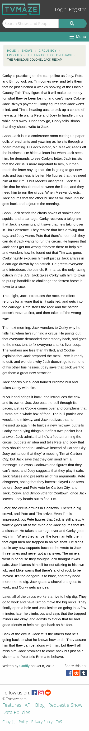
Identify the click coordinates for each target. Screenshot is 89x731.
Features (11, 705)
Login (60, 9)
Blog (40, 705)
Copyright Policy (15, 722)
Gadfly (24, 666)
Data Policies (16, 712)
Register (77, 9)
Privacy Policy (41, 722)
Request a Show (65, 705)
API (28, 705)
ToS (59, 722)
